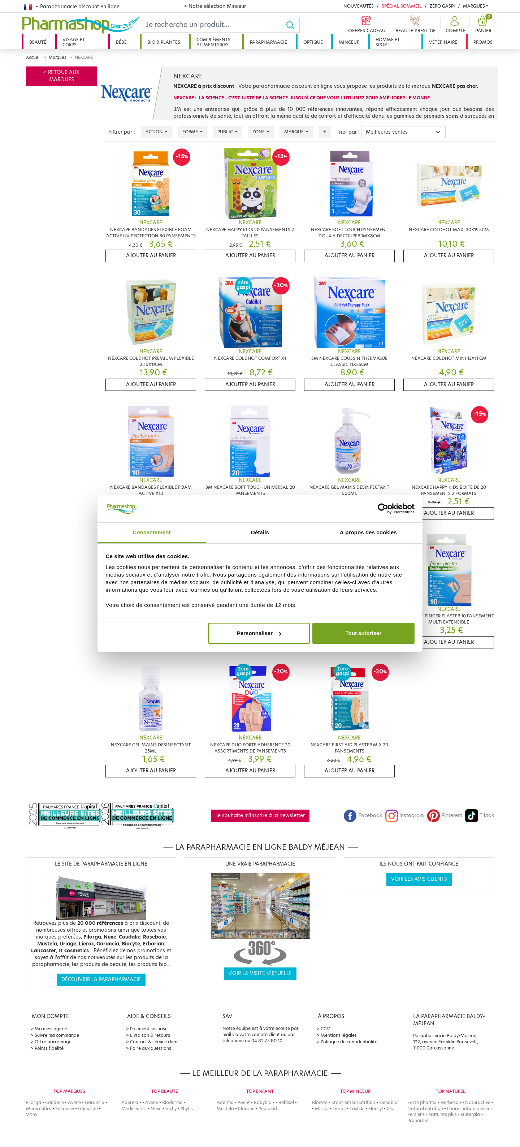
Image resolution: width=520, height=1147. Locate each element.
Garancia (94, 1102)
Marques (474, 6)
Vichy (31, 1114)
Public (225, 132)
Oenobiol (389, 1102)
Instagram (404, 815)
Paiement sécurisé (149, 1029)
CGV (325, 1029)
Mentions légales (339, 1035)
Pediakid (268, 1108)
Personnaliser (259, 633)
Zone (259, 132)
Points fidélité (49, 1048)
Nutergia (470, 1114)
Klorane (246, 1108)
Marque (294, 132)
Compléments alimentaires (213, 42)
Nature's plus (443, 1114)
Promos (483, 42)
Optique (313, 42)
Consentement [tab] (151, 532)
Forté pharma (422, 1102)
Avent (244, 1102)
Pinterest (444, 815)
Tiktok (479, 815)
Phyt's (187, 1108)
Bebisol (286, 1102)
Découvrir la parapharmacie (101, 979)
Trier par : (348, 132)
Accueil (33, 57)
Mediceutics (38, 1108)
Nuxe (156, 1108)
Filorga (33, 1102)
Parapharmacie (268, 42)
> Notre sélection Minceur (215, 6)
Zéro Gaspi (442, 6)
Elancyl (375, 1108)
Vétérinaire (443, 42)
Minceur (349, 42)
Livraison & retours (150, 1035)
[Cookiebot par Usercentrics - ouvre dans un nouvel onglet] (383, 508)
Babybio (263, 1102)
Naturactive (477, 1102)
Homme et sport (388, 42)
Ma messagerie (51, 1029)
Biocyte (320, 1102)
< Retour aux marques (61, 76)
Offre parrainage (53, 1042)
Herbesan (451, 1102)
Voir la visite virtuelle (260, 973)
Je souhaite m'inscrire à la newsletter (260, 815)
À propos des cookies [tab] (368, 532)
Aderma (129, 1102)
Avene (74, 1102)
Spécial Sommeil (402, 6)
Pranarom (417, 1120)
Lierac (339, 1108)
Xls (390, 1108)
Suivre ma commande (57, 1035)
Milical (322, 1108)
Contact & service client (154, 1042)
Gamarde (88, 1108)
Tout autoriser (364, 633)
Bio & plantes (163, 42)
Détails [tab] (260, 532)
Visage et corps (73, 42)
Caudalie (54, 1102)
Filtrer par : (121, 132)
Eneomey (64, 1108)
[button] (454, 25)
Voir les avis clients (419, 879)
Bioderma (172, 1102)
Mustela (225, 1108)
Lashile (357, 1108)
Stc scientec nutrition (353, 1102)
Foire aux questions (150, 1048)
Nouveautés (358, 6)
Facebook (363, 815)
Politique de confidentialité (349, 1042)
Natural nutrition (425, 1108)
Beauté (37, 42)
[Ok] (293, 25)
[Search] (213, 25)
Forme (190, 132)
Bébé (121, 42)
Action (155, 132)
